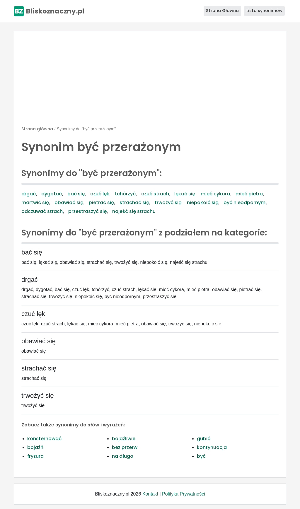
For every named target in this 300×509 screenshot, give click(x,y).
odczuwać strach (42, 211)
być (201, 456)
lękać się (184, 193)
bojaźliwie (123, 438)
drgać (28, 193)
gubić (203, 438)
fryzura (35, 456)
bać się (76, 193)
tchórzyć (125, 193)
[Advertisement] (150, 81)
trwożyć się (168, 202)
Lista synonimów (264, 10)
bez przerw (124, 447)
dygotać (51, 193)
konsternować (44, 438)
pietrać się (101, 202)
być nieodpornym (244, 202)
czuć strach (155, 193)
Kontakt (150, 493)
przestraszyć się (87, 211)
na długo (122, 456)
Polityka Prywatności (183, 493)
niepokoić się (202, 202)
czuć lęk (99, 193)
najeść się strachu (134, 211)
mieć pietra (249, 193)
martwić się (35, 202)
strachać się (134, 202)
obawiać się (68, 202)
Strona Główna (222, 10)
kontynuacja (212, 447)
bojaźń (35, 447)
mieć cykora (215, 193)
